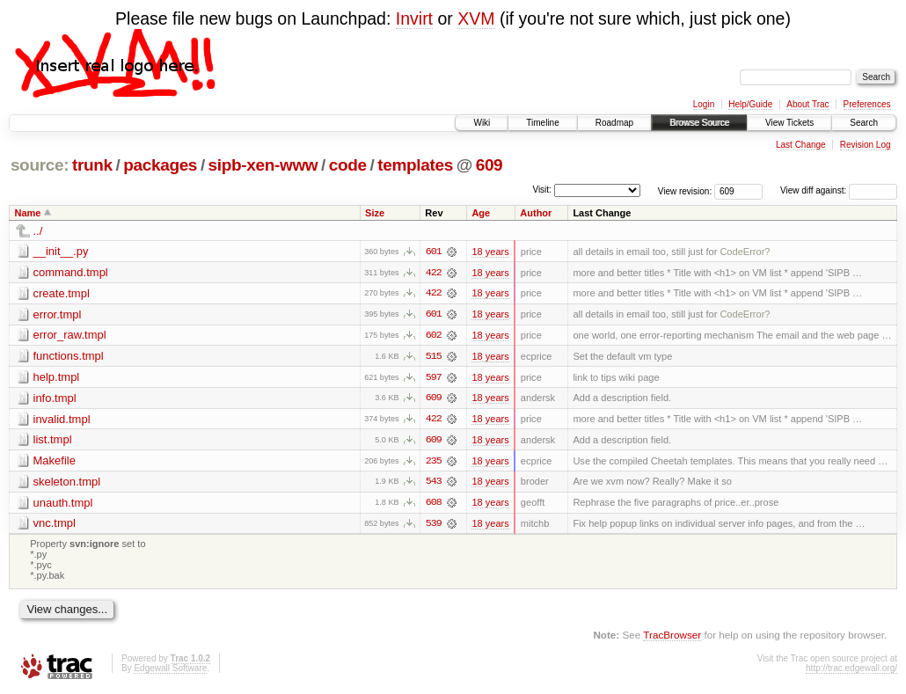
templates (415, 165)
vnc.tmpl (54, 525)
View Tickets (789, 123)
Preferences (867, 104)
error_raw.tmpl (69, 335)
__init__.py (61, 251)
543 (434, 484)
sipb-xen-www (263, 165)
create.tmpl (61, 293)
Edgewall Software (170, 671)
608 (434, 505)
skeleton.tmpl (67, 483)
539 (434, 526)
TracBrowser (672, 637)
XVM (475, 18)
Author (536, 213)
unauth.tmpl (63, 504)
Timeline (542, 123)
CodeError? (745, 251)
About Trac (807, 104)
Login (703, 104)
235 (434, 463)
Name (28, 213)
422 (434, 273)
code (348, 165)
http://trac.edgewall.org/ (851, 671)
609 (489, 165)
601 (434, 252)
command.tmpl (70, 272)
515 (434, 357)
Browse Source (699, 123)
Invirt (414, 18)
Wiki (481, 123)
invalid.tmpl (62, 420)
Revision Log (865, 145)
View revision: (685, 190)
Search (864, 123)
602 (434, 336)
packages (160, 165)
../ (38, 230)
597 (434, 378)
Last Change (801, 145)
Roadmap (614, 123)
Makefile (54, 462)
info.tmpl (55, 398)
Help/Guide (750, 104)
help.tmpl (56, 377)
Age (480, 213)
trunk (92, 165)
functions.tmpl (68, 356)
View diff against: (838, 190)
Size (374, 213)
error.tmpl (57, 314)
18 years (489, 251)
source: (40, 165)
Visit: (542, 189)
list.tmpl (52, 441)
